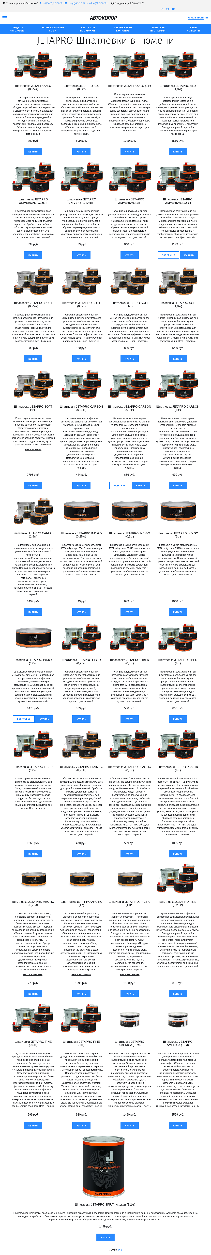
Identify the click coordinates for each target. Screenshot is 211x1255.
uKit (120, 1249)
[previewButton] (168, 255)
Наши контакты (193, 29)
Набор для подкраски (88, 29)
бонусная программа (158, 29)
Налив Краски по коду (53, 29)
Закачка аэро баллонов (123, 29)
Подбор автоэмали (18, 29)
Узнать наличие (198, 17)
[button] (33, 151)
